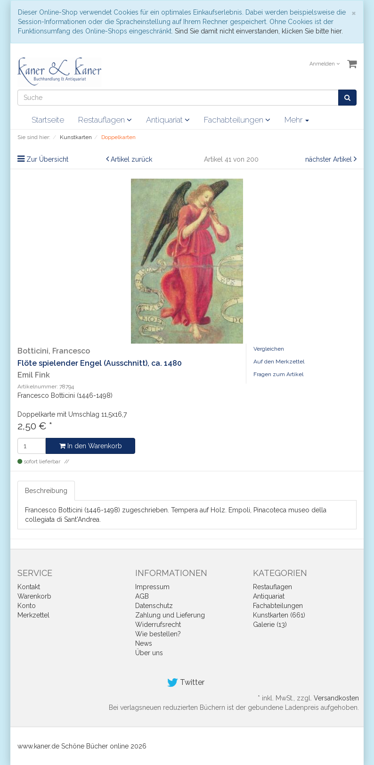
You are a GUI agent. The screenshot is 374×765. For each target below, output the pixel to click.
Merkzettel (33, 615)
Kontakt (28, 587)
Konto (26, 605)
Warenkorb (34, 596)
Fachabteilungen (237, 119)
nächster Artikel (329, 159)
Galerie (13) (270, 624)
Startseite (48, 119)
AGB (142, 596)
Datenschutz (154, 605)
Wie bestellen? (158, 634)
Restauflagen (105, 119)
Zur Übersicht (47, 159)
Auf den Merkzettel (278, 361)
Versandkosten (336, 698)
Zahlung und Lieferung (170, 615)
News (143, 643)
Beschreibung (46, 490)
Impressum (152, 587)
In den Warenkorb (90, 446)
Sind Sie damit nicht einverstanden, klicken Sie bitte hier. (259, 31)
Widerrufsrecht (158, 624)
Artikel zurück (131, 159)
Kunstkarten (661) (279, 615)
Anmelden (324, 64)
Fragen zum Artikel (278, 374)
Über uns (149, 653)
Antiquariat (168, 119)
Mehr (297, 119)
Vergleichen (268, 348)
